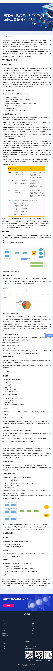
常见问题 (3, 630)
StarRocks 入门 (5, 626)
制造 (33, 628)
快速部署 (3, 628)
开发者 (3, 651)
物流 (33, 633)
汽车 (33, 630)
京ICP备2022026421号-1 (26, 665)
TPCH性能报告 (5, 635)
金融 (33, 623)
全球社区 (3, 643)
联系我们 (9, 605)
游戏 (33, 626)
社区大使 (3, 648)
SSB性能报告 (4, 633)
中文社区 (3, 646)
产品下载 (3, 623)
